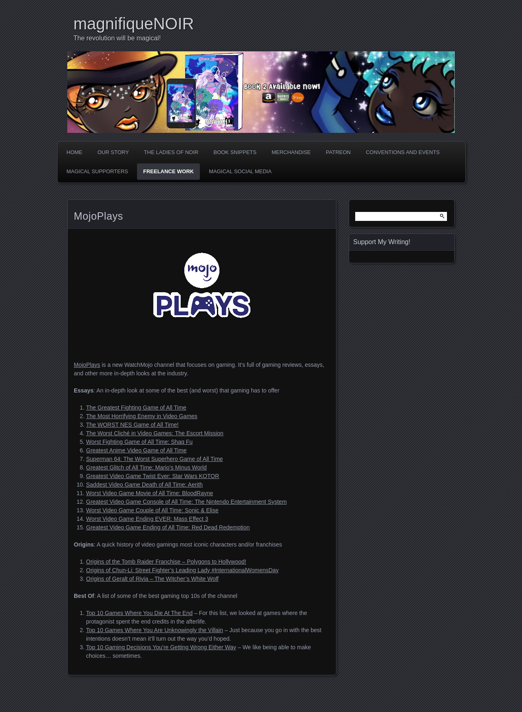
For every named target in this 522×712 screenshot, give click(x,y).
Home (74, 152)
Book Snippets (234, 152)
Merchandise (291, 152)
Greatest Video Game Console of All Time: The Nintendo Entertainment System (186, 501)
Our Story (113, 152)
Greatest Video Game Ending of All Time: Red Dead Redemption (168, 527)
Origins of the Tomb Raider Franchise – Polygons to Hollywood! (166, 561)
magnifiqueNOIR (133, 24)
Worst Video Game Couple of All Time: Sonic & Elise (152, 510)
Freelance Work (168, 171)
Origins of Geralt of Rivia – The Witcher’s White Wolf (152, 578)
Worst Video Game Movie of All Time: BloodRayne (149, 493)
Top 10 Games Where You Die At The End (139, 613)
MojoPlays (87, 365)
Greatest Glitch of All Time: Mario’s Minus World (146, 467)
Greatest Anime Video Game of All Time (136, 450)
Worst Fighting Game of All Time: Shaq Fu (139, 442)
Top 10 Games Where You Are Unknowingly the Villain (154, 630)
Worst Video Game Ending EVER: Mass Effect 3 (147, 519)
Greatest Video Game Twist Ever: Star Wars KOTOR (152, 476)
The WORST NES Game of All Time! (132, 424)
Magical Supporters (97, 171)
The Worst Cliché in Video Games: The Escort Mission (154, 433)
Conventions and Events (403, 152)
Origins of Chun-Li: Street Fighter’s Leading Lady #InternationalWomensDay (182, 570)
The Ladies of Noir (171, 152)
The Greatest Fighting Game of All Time (136, 407)
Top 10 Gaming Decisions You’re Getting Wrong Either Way (161, 647)
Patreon (338, 152)
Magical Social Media (240, 171)
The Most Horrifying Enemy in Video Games (141, 416)
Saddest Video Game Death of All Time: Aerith (144, 484)
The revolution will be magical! (117, 38)
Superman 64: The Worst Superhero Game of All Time (154, 459)
